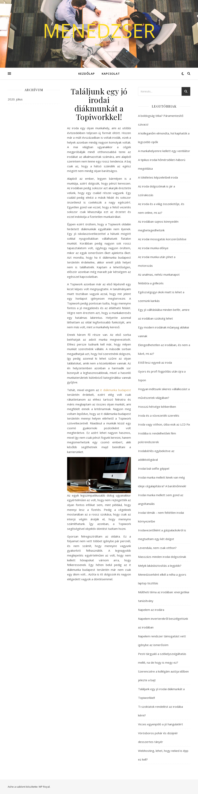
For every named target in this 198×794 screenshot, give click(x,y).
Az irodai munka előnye (153, 248)
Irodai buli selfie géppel (153, 468)
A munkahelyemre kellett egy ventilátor (164, 151)
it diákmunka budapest (115, 390)
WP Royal (44, 786)
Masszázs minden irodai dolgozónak (162, 557)
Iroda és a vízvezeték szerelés (158, 415)
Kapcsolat (111, 73)
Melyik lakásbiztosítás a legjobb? (159, 566)
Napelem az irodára (151, 610)
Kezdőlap (86, 73)
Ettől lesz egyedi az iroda (155, 362)
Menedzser (99, 30)
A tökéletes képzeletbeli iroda (158, 177)
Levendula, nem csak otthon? (157, 548)
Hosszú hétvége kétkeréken (157, 407)
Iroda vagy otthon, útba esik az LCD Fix (164, 424)
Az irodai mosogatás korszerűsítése (162, 239)
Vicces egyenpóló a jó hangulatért (160, 724)
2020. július (15, 99)
